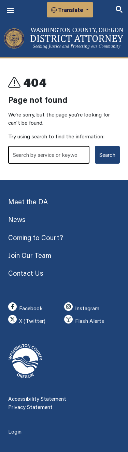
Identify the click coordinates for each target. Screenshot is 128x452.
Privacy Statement (30, 406)
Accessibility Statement (37, 398)
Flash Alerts (84, 319)
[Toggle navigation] (10, 10)
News (17, 219)
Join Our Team (29, 255)
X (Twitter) (26, 319)
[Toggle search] (119, 10)
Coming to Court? (35, 237)
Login (15, 431)
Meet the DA (28, 201)
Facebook (25, 307)
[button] (70, 9)
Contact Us (25, 273)
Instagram (81, 307)
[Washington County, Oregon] (64, 38)
